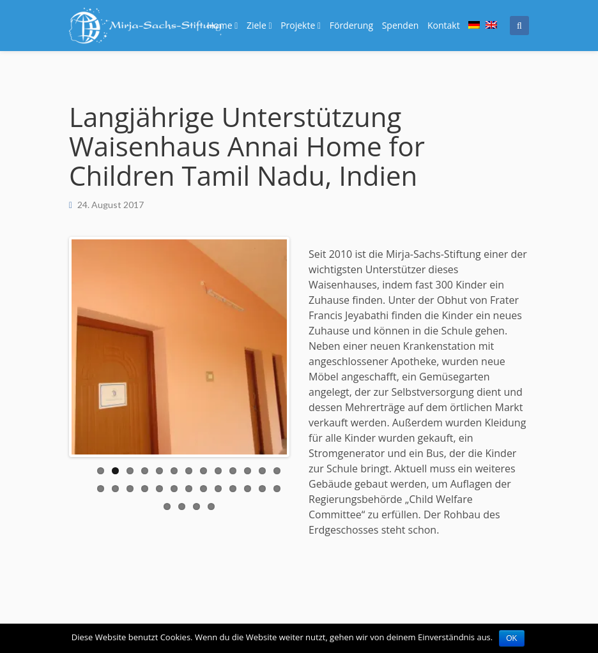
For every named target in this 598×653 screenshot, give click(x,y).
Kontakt (443, 25)
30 (211, 506)
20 (188, 488)
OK (511, 638)
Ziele (259, 25)
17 (144, 488)
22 (218, 488)
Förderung (351, 25)
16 (130, 488)
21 (203, 488)
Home (222, 25)
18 (159, 488)
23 (232, 488)
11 (247, 470)
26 (276, 488)
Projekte (300, 25)
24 (247, 488)
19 (174, 488)
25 (262, 488)
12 (262, 470)
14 (100, 488)
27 (167, 506)
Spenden (400, 25)
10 (232, 470)
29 (196, 506)
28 (181, 506)
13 (276, 470)
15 (115, 488)
